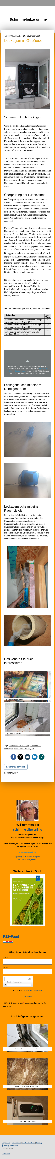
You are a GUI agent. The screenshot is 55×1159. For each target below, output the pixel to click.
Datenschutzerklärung (32, 990)
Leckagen (8, 748)
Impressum (6, 1143)
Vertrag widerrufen (11, 1145)
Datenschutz (16, 1143)
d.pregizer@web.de (27, 852)
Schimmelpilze (13, 36)
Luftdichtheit (35, 746)
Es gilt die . (27, 990)
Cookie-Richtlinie (28, 1143)
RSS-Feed (11, 936)
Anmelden (6, 1154)
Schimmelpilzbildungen (19, 746)
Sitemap (39, 1143)
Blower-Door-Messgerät (24, 748)
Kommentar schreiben (15, 767)
